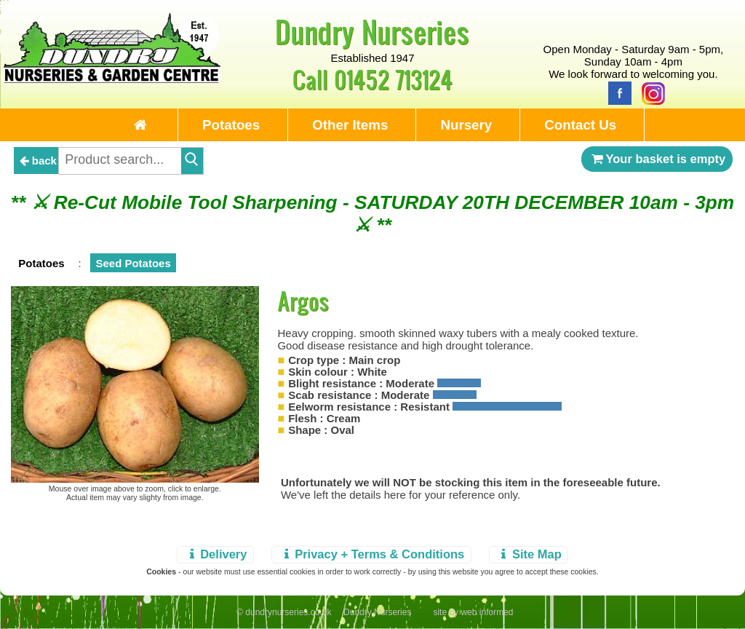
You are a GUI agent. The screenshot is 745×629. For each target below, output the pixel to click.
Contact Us (580, 124)
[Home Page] (112, 79)
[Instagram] (649, 92)
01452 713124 (393, 79)
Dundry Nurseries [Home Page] (372, 31)
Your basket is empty (657, 158)
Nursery (466, 124)
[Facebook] (616, 92)
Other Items (350, 124)
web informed (487, 612)
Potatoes (231, 124)
